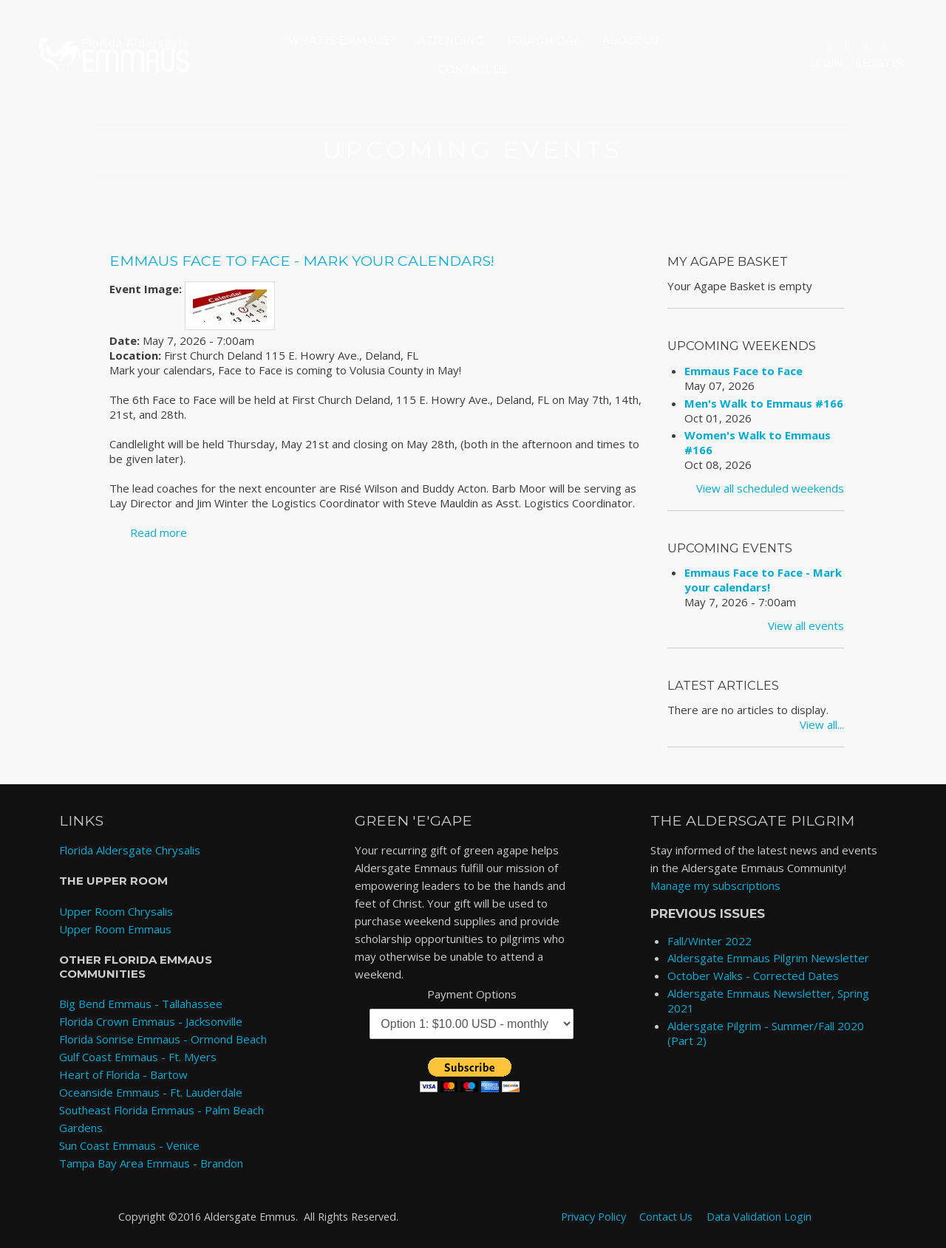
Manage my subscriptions (715, 885)
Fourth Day (543, 40)
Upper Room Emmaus (115, 929)
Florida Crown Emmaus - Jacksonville (150, 1021)
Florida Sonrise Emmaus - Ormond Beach (163, 1039)
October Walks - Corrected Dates (753, 975)
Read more (158, 532)
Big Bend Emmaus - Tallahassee (140, 1003)
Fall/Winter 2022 (709, 940)
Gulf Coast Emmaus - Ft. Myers (138, 1056)
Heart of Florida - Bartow (123, 1074)
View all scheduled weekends (770, 488)
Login (825, 62)
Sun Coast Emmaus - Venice (129, 1145)
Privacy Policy (593, 1216)
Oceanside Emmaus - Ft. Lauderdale (150, 1092)
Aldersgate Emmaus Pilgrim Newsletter (768, 957)
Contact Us (473, 69)
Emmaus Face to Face (743, 370)
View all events (806, 625)
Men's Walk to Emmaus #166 (763, 403)
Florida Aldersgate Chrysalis (129, 850)
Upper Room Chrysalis (116, 911)
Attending (450, 40)
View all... (822, 724)
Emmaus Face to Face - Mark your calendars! (301, 261)
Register (879, 62)
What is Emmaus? (341, 40)
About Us (630, 40)
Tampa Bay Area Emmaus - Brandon (151, 1163)
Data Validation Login (759, 1216)
